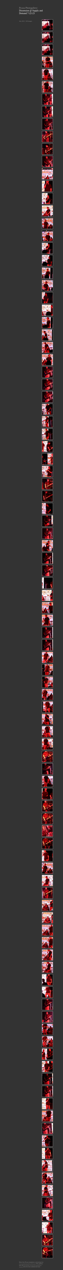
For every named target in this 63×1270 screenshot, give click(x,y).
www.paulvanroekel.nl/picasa (27, 1263)
